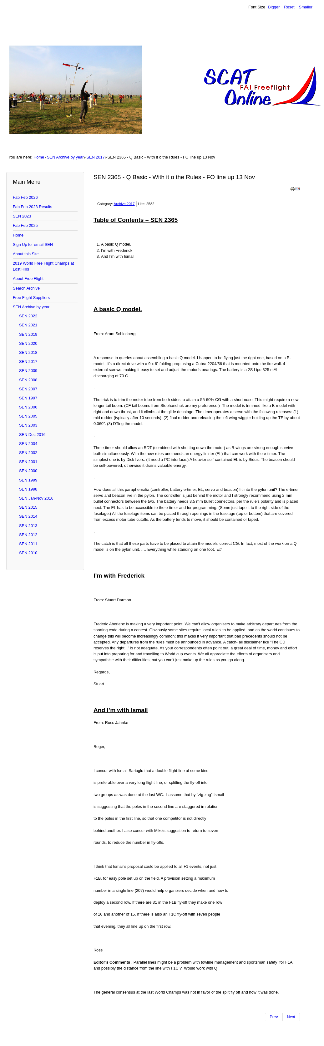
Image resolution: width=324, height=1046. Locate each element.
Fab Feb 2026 (25, 197)
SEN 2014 (28, 516)
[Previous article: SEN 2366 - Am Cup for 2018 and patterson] (273, 1017)
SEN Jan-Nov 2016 (36, 498)
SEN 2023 (22, 216)
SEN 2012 (28, 534)
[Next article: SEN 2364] (291, 1017)
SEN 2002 (28, 452)
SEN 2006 (28, 407)
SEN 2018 (28, 352)
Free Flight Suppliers (31, 297)
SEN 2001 (28, 461)
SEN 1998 (28, 489)
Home (38, 157)
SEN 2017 (95, 157)
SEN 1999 (28, 480)
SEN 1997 (28, 398)
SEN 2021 (28, 325)
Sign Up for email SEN (33, 244)
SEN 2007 (28, 389)
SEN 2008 (28, 380)
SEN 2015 (28, 507)
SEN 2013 (28, 525)
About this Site (26, 254)
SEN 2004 (28, 443)
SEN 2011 (28, 543)
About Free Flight (28, 278)
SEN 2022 (28, 316)
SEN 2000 (28, 470)
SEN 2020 (28, 343)
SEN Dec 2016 (32, 434)
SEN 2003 (28, 425)
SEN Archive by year (65, 157)
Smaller (305, 7)
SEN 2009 (28, 370)
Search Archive (26, 288)
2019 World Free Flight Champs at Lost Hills (43, 266)
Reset (289, 7)
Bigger (274, 7)
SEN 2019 (28, 334)
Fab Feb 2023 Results (32, 206)
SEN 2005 (28, 416)
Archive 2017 (124, 204)
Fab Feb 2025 (25, 225)
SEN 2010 (28, 552)
